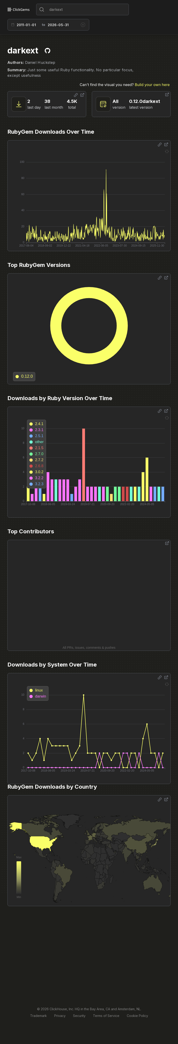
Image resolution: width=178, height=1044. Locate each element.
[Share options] (75, 95)
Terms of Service (106, 1016)
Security (79, 1016)
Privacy (60, 1016)
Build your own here (152, 84)
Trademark (38, 1016)
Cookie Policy (137, 1016)
